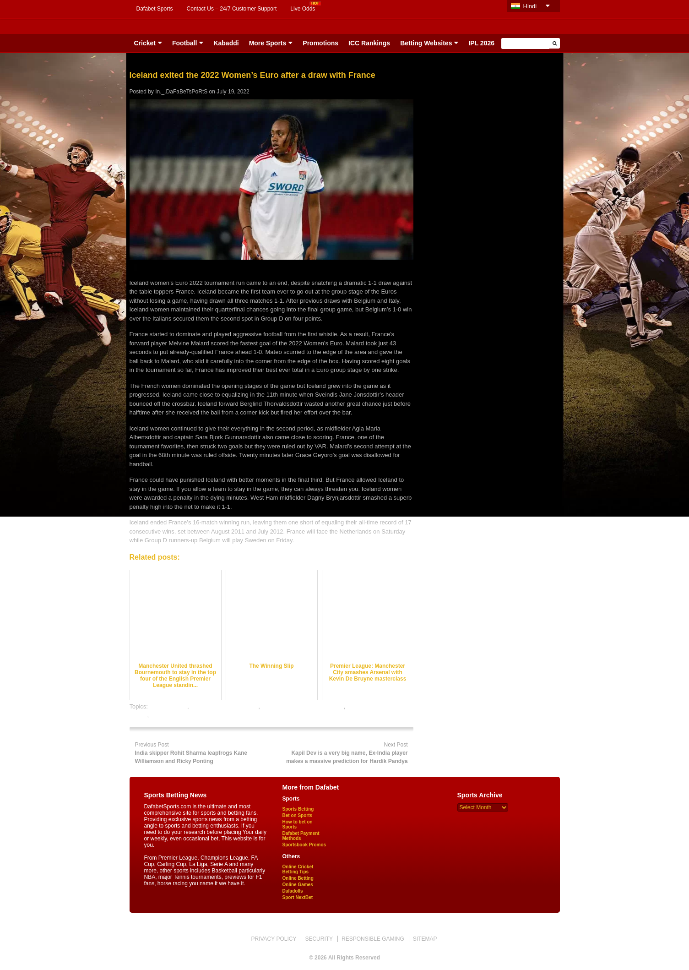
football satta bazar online (224, 706)
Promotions (320, 43)
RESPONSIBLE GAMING (373, 939)
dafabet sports (168, 706)
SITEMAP (425, 939)
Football (184, 43)
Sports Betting (298, 809)
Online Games (297, 884)
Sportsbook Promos (304, 844)
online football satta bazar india (303, 706)
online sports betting (177, 715)
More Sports (268, 43)
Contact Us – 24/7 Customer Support (232, 8)
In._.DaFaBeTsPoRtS (181, 91)
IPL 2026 (481, 43)
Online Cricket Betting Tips (298, 869)
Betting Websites (426, 43)
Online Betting (298, 878)
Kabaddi (226, 43)
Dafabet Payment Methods (301, 836)
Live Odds (302, 8)
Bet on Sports (297, 815)
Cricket (145, 43)
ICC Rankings (369, 43)
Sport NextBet (297, 897)
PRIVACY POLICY (273, 939)
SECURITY (319, 939)
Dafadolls (292, 891)
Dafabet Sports (154, 8)
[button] (554, 43)
